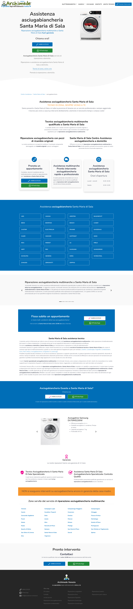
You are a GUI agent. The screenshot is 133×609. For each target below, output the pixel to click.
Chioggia (94, 512)
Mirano (70, 522)
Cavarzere (71, 512)
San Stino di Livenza (27, 532)
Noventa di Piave (49, 526)
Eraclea (70, 515)
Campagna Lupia (49, 509)
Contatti (98, 4)
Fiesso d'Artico (96, 515)
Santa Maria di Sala (39, 94)
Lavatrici (83, 349)
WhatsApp (42, 50)
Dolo (46, 515)
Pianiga (70, 526)
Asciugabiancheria (36, 351)
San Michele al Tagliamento (99, 529)
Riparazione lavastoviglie (75, 603)
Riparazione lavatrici (98, 591)
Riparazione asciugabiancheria (53, 600)
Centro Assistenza (26, 94)
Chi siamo (90, 4)
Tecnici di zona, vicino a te (42, 69)
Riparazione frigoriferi (74, 597)
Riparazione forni (73, 594)
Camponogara (95, 509)
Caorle (23, 512)
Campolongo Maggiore (75, 509)
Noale (23, 526)
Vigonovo (47, 536)
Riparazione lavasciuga (74, 600)
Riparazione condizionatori (51, 603)
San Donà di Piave (73, 529)
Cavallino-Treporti (50, 512)
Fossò (23, 519)
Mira (45, 522)
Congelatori (46, 351)
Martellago (94, 519)
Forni (20, 351)
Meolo (23, 522)
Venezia (23, 509)
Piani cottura (27, 351)
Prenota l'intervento (123, 4)
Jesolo (46, 519)
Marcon (70, 519)
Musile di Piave (96, 522)
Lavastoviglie (91, 349)
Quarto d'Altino (26, 529)
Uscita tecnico (108, 4)
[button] (21, 290)
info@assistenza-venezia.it (28, 596)
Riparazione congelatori (75, 591)
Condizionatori (106, 349)
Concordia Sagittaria (27, 515)
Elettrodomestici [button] (69, 4)
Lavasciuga (54, 351)
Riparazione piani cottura (99, 594)
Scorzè (70, 532)
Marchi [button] (81, 4)
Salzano (46, 529)
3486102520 (42, 44)
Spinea (93, 532)
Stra (22, 536)
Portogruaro (95, 526)
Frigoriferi (98, 349)
